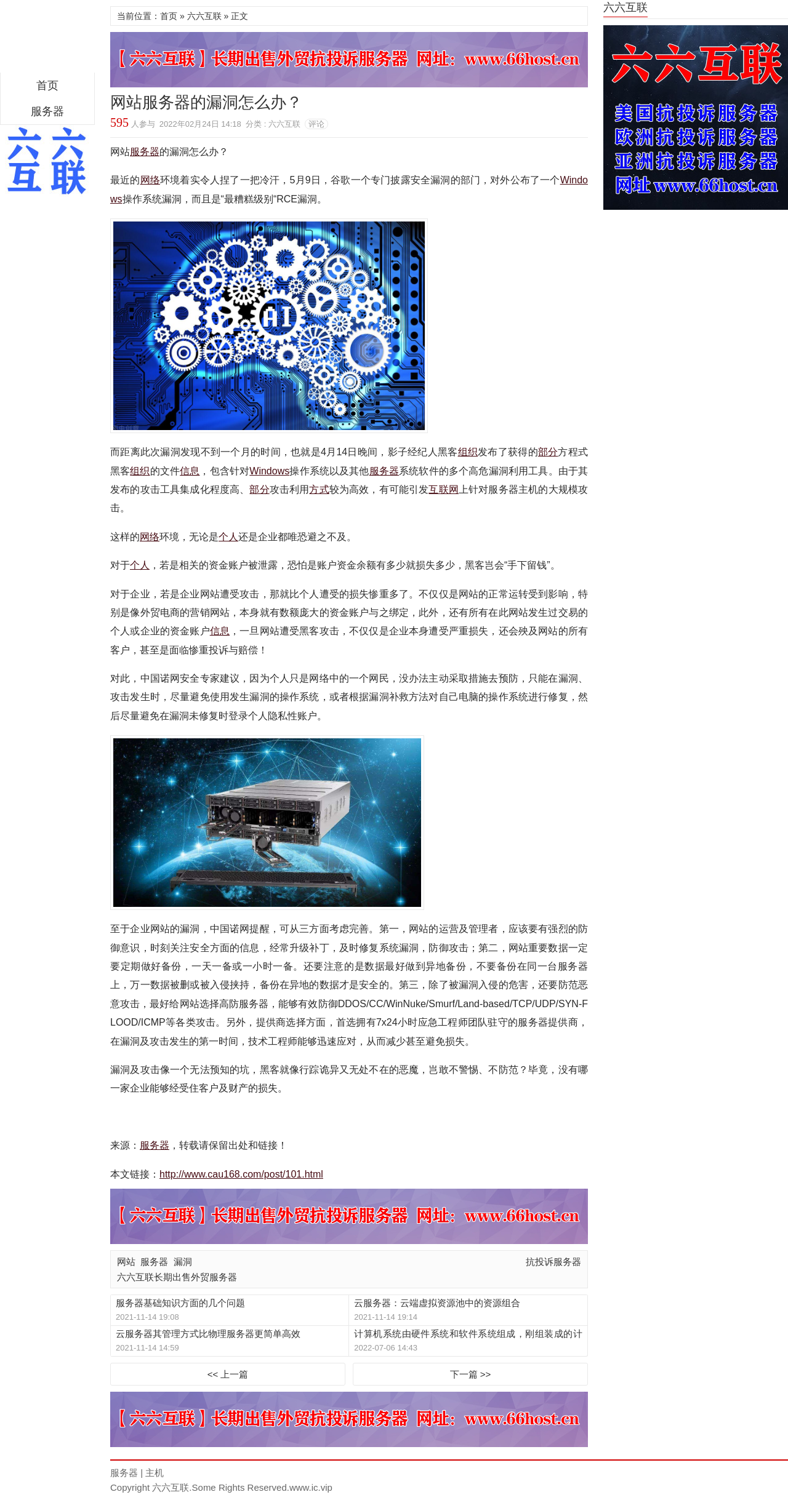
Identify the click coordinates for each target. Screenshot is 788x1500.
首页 (47, 85)
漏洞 (183, 1261)
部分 (548, 452)
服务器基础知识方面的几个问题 (180, 1303)
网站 (126, 1261)
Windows (269, 471)
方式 (319, 489)
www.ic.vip (310, 1487)
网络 (150, 180)
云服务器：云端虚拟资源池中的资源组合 (437, 1303)
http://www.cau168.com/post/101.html (241, 1174)
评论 (316, 124)
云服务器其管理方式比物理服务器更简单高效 (208, 1333)
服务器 (47, 111)
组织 (468, 452)
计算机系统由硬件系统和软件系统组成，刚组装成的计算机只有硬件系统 (468, 1334)
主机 (154, 1472)
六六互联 (204, 16)
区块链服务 (47, 39)
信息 (189, 471)
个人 (228, 537)
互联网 (443, 489)
